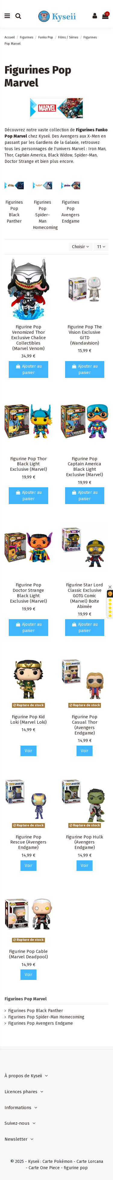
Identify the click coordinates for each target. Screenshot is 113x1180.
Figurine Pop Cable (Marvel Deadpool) (28, 954)
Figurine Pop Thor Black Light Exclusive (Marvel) (28, 464)
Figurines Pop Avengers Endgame (40, 1023)
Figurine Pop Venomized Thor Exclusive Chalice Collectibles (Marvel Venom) (28, 337)
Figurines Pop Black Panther (35, 1010)
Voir (28, 750)
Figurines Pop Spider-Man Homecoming (45, 215)
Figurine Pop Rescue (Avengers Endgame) (28, 842)
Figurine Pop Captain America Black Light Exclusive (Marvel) (84, 467)
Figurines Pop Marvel (26, 999)
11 (101, 246)
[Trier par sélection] (80, 247)
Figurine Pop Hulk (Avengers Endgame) (84, 842)
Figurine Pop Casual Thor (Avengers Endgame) (84, 725)
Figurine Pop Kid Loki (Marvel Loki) (28, 719)
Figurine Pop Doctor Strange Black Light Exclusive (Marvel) (28, 593)
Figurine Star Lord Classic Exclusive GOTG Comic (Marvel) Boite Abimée (84, 595)
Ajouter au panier (28, 369)
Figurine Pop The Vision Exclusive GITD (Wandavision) (84, 335)
